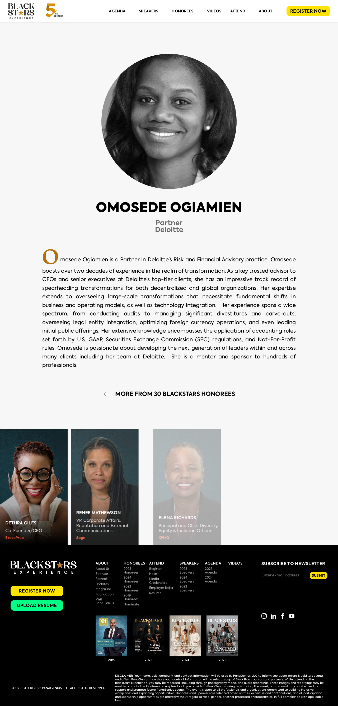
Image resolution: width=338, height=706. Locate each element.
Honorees (182, 11)
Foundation (105, 594)
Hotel (153, 574)
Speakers (148, 11)
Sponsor (102, 574)
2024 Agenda (211, 579)
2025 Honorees (131, 571)
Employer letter (161, 588)
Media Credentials (158, 581)
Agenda (117, 11)
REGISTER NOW (308, 11)
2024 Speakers (187, 579)
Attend (237, 11)
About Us (102, 569)
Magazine (103, 589)
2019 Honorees (131, 597)
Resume (155, 593)
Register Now (37, 591)
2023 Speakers (187, 588)
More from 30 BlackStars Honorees (184, 394)
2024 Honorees (131, 579)
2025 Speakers (187, 571)
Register (155, 569)
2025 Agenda (211, 571)
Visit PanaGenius (105, 601)
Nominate (131, 604)
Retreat (101, 579)
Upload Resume (37, 605)
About (265, 11)
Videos (214, 11)
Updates (102, 584)
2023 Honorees (131, 588)
